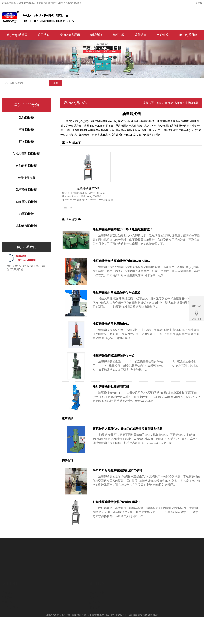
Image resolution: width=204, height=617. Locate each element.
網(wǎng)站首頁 (17, 35)
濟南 (135, 609)
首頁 (166, 102)
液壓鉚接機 (23, 129)
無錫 (99, 609)
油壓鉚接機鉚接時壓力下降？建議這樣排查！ (130, 223)
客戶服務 (163, 35)
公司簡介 (44, 35)
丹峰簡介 (7, 579)
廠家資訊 (94, 583)
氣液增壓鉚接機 (23, 187)
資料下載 (118, 35)
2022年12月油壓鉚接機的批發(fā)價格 (125, 464)
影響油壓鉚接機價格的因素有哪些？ (124, 496)
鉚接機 (22, 3)
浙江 (64, 609)
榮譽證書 (141, 35)
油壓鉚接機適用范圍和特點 (118, 317)
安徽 (119, 609)
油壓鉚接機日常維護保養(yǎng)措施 (124, 286)
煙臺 (150, 609)
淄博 (145, 609)
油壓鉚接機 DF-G (91, 182)
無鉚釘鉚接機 (24, 175)
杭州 (69, 609)
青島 (140, 609)
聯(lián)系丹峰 (188, 35)
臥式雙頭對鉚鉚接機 (23, 152)
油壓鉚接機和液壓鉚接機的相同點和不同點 (128, 255)
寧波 (74, 609)
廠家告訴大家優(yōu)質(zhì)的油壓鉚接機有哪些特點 (135, 422)
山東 (130, 609)
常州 (114, 609)
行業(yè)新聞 (96, 579)
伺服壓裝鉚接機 (23, 198)
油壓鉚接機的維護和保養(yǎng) (121, 349)
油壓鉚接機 (23, 210)
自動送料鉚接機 (23, 164)
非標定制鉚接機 (23, 222)
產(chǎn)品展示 (70, 35)
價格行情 (94, 593)
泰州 (89, 609)
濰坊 (155, 609)
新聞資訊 (96, 35)
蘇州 (109, 609)
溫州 (79, 609)
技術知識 (94, 588)
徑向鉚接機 (23, 140)
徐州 (104, 609)
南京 (94, 609)
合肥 (125, 609)
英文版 (198, 3)
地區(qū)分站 (52, 609)
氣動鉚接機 (23, 117)
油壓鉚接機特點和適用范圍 (118, 380)
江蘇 (84, 609)
